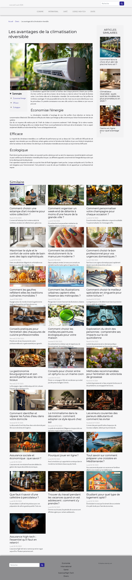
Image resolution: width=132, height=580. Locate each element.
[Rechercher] (110, 3)
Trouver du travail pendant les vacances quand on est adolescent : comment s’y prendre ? (64, 499)
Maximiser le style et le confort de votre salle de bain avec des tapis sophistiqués (27, 253)
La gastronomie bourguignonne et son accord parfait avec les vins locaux (26, 375)
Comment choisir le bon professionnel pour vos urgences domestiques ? (101, 253)
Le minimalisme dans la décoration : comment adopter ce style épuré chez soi (64, 418)
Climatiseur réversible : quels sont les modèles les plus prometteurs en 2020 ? (110, 96)
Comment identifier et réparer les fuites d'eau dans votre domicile (27, 416)
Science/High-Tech (79, 11)
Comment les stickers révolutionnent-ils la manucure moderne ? (61, 253)
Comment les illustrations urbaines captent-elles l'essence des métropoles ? (64, 292)
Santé (65, 11)
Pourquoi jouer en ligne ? (63, 455)
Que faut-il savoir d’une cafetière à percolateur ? (24, 496)
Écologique (16, 107)
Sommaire (17, 93)
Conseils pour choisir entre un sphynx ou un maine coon (66, 373)
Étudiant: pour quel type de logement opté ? (103, 496)
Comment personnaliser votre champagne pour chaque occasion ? (101, 211)
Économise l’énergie (19, 98)
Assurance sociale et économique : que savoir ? (25, 457)
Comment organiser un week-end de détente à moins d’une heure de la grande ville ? (62, 213)
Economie (40, 11)
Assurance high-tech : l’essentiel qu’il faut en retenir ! (23, 539)
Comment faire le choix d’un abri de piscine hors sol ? (109, 61)
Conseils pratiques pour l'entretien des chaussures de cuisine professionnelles (27, 331)
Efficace (15, 103)
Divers (93, 11)
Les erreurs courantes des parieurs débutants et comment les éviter (102, 416)
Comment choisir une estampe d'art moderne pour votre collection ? (27, 211)
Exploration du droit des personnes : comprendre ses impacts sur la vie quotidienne (103, 333)
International (53, 11)
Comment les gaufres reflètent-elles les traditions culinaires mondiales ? (26, 292)
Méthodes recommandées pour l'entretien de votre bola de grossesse (104, 374)
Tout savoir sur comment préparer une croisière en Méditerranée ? (101, 458)
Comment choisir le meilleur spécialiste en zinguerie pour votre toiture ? (103, 292)
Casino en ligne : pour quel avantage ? (109, 130)
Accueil (10, 21)
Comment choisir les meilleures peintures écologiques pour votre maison (62, 333)
